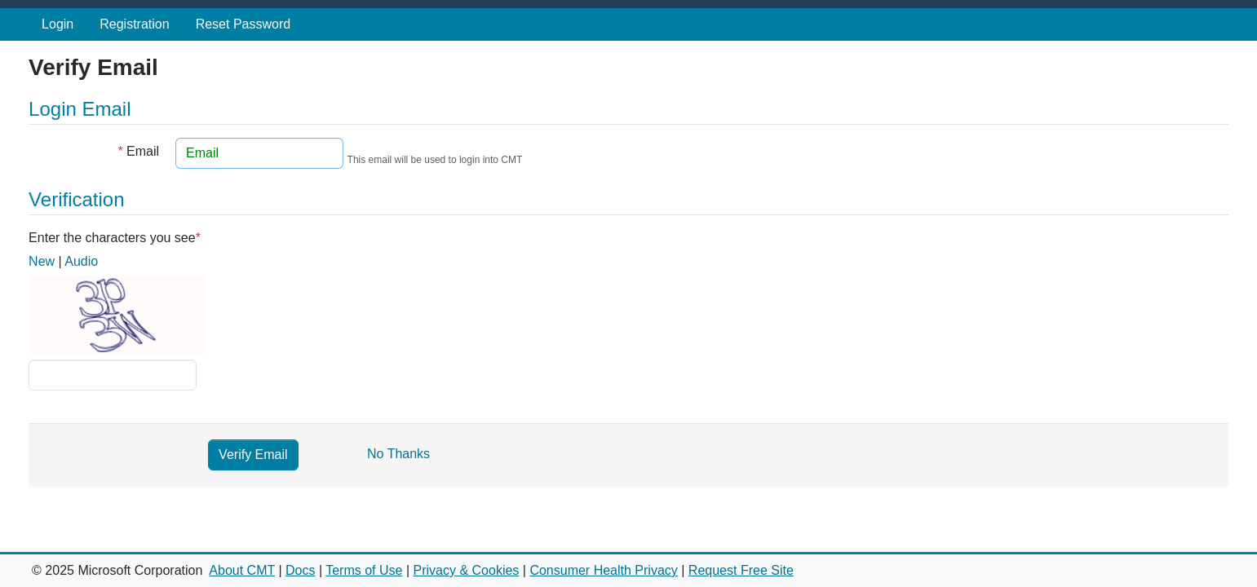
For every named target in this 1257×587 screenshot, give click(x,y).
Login (57, 24)
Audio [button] (81, 261)
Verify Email (253, 454)
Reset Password (243, 24)
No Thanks (398, 454)
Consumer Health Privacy (603, 570)
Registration (134, 24)
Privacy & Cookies (467, 570)
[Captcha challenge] (113, 375)
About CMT (242, 570)
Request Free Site (741, 570)
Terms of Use (363, 570)
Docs (300, 570)
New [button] (42, 261)
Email (138, 151)
